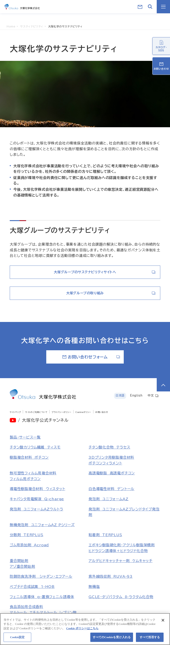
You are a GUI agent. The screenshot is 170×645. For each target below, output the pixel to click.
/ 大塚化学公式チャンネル (43, 420)
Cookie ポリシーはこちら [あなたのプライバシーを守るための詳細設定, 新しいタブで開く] (82, 630)
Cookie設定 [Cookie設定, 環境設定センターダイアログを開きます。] (17, 639)
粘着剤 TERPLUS (105, 535)
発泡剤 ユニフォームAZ (108, 499)
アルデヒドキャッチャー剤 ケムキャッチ (121, 560)
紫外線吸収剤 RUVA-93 (111, 576)
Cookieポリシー (83, 412)
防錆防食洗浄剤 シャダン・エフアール (41, 576)
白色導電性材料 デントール (111, 489)
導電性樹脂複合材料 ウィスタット (37, 489)
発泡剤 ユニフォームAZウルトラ (36, 509)
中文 (153, 396)
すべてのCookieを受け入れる (112, 639)
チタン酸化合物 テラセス (109, 447)
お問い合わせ (101, 412)
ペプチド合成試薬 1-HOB (32, 586)
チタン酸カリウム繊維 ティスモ (35, 447)
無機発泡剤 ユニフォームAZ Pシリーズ (42, 525)
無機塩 (94, 586)
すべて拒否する (150, 639)
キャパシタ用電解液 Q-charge (37, 499)
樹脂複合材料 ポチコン (29, 457)
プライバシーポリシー (61, 412)
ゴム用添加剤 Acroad (29, 545)
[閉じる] (163, 622)
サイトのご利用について (36, 412)
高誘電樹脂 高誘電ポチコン (112, 473)
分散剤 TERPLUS (26, 535)
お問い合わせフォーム (91, 357)
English (136, 395)
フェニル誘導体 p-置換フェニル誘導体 (42, 597)
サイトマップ (15, 412)
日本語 (120, 395)
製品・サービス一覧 (25, 437)
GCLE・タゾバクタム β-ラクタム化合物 (121, 597)
